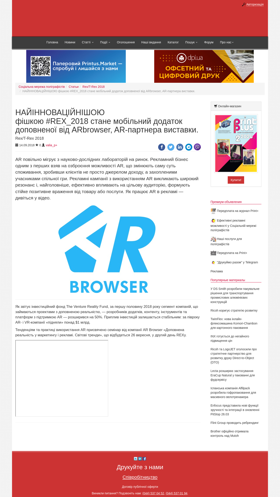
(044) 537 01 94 (176, 493)
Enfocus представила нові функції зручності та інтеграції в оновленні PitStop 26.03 (235, 410)
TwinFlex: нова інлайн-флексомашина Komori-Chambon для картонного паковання (234, 323)
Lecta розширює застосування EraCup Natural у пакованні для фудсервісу (233, 375)
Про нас (227, 42)
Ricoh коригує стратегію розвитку (234, 310)
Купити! (236, 180)
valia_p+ (51, 145)
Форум (209, 42)
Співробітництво (140, 476)
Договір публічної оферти (140, 486)
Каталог (173, 42)
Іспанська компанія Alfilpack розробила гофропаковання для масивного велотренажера (233, 392)
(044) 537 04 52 (153, 493)
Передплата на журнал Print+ (235, 211)
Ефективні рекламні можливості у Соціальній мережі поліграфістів (233, 225)
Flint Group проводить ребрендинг (235, 423)
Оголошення (126, 42)
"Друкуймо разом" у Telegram (234, 262)
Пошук (191, 42)
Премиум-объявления (226, 202)
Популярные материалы (228, 280)
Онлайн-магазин (229, 106)
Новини (70, 42)
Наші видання (151, 42)
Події (105, 42)
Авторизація (255, 4)
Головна (52, 42)
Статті (88, 42)
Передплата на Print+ (229, 253)
